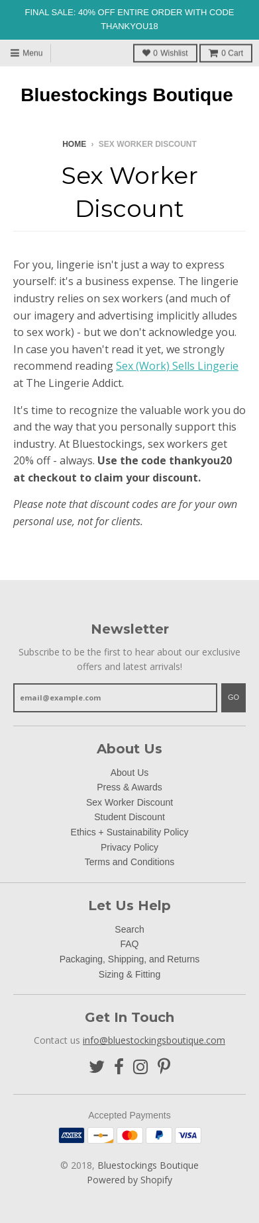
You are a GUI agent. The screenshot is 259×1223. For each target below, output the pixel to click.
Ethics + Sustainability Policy (130, 832)
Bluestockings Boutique (127, 95)
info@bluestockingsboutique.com (154, 1040)
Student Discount (129, 817)
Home (74, 144)
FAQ (129, 944)
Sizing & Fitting (129, 974)
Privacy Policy (129, 847)
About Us (130, 772)
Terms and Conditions (129, 862)
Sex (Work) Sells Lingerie (177, 365)
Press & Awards (129, 787)
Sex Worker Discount (129, 802)
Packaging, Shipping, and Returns (130, 959)
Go (233, 697)
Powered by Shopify (129, 1179)
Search (129, 929)
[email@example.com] (115, 697)
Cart (226, 53)
